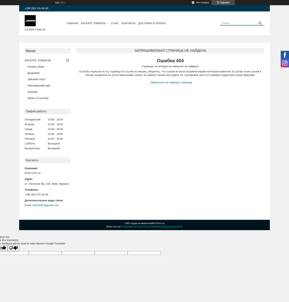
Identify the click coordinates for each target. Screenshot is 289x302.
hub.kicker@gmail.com (46, 205)
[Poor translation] (13, 248)
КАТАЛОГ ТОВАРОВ (93, 23)
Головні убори (35, 66)
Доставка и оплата (152, 23)
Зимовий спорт (36, 79)
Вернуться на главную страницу (171, 82)
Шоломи (32, 91)
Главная (72, 23)
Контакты (129, 23)
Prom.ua (160, 223)
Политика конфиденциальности (166, 226)
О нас (115, 23)
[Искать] (260, 23)
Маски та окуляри (38, 98)
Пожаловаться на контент (135, 226)
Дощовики (33, 72)
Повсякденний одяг (39, 85)
